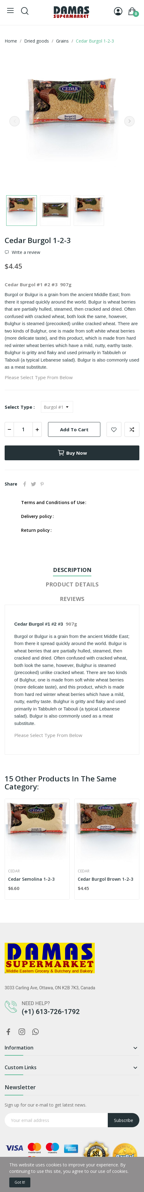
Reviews (72, 598)
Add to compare (132, 429)
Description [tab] (72, 569)
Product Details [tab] (72, 584)
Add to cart (74, 429)
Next (129, 121)
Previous (14, 121)
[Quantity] (23, 429)
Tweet (33, 484)
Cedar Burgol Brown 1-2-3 (105, 879)
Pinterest (42, 484)
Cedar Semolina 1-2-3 (31, 879)
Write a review (25, 252)
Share (24, 484)
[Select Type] (57, 407)
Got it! (20, 1182)
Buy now (72, 453)
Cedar (14, 871)
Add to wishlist (114, 429)
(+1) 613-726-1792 (51, 1012)
